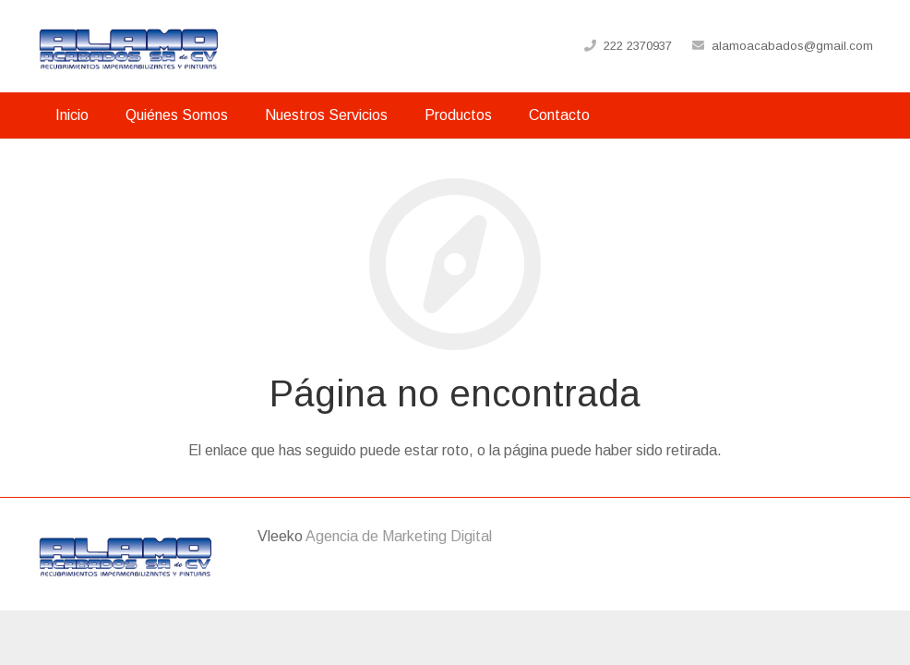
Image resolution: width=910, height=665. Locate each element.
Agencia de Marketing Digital (398, 536)
